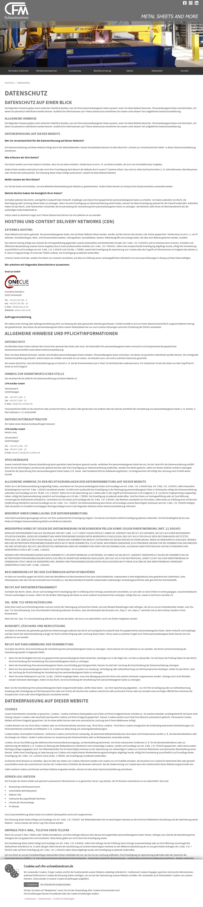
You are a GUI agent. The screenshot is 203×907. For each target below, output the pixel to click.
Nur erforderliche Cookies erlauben (55, 884)
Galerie (129, 70)
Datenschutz (45, 898)
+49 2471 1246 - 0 (17, 397)
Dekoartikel (157, 70)
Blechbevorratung (102, 70)
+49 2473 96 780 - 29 (18, 303)
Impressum (30, 898)
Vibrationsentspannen (46, 70)
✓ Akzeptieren (31, 884)
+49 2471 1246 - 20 (17, 400)
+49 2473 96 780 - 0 (18, 300)
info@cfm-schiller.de (22, 403)
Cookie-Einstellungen (64, 898)
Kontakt (184, 70)
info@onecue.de (20, 306)
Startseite (9, 82)
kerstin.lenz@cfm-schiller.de (26, 452)
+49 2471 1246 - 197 (18, 446)
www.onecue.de (23, 310)
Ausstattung (75, 70)
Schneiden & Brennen (18, 70)
